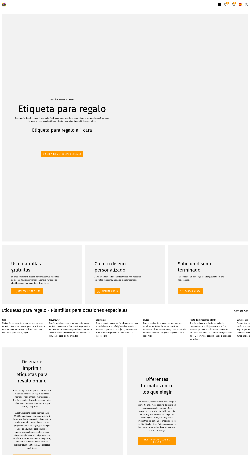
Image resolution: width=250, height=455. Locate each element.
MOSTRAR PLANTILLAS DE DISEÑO (19, 370)
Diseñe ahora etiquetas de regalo (17, 42)
